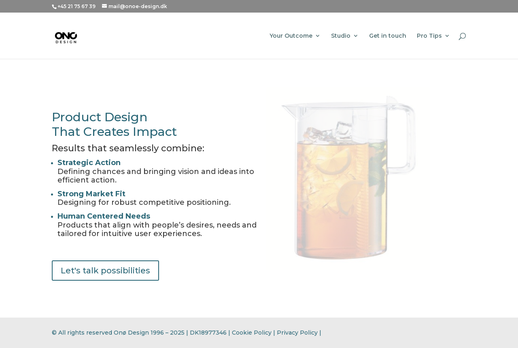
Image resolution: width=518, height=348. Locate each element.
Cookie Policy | (254, 332)
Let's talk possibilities (105, 270)
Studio (340, 36)
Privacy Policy (297, 332)
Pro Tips (429, 36)
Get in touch (387, 36)
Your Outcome (291, 36)
